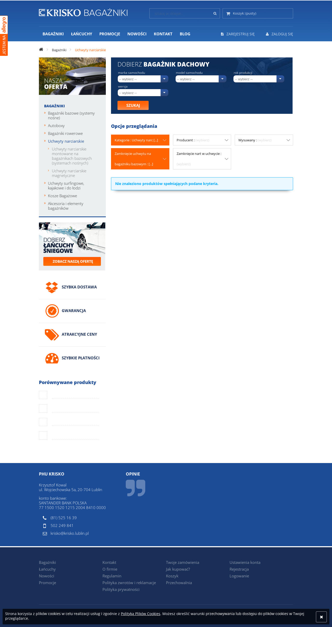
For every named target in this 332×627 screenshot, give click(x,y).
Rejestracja (239, 569)
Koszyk (172, 575)
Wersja (123, 86)
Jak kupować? (178, 569)
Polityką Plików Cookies (140, 613)
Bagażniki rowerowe (65, 133)
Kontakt (109, 562)
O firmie (109, 569)
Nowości (46, 575)
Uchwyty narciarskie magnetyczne (69, 173)
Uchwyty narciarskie (66, 141)
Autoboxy (56, 125)
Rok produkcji (243, 72)
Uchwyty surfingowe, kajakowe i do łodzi (66, 185)
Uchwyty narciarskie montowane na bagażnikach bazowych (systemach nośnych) (72, 156)
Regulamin (111, 575)
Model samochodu (189, 72)
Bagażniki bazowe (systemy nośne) (71, 115)
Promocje (47, 582)
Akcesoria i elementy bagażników (65, 206)
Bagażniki (54, 105)
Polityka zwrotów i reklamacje (129, 582)
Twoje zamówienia (182, 562)
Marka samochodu (131, 72)
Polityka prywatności (121, 589)
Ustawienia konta (245, 562)
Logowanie (239, 575)
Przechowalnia (179, 582)
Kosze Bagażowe (62, 195)
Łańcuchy (47, 569)
